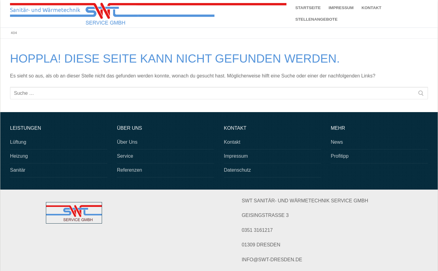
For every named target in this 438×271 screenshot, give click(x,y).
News (337, 142)
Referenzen (129, 170)
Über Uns (127, 142)
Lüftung (18, 142)
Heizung (19, 156)
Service (125, 156)
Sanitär (18, 170)
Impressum (236, 156)
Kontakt (232, 142)
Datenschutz (237, 170)
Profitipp (340, 156)
